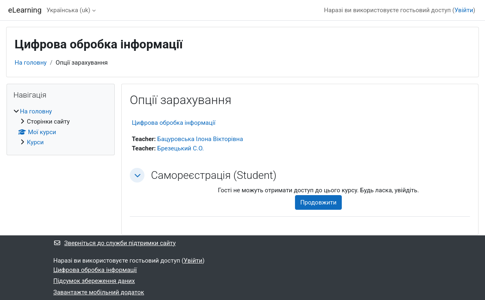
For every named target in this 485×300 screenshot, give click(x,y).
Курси (35, 142)
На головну (31, 62)
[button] (137, 175)
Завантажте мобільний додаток (98, 292)
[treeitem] (60, 127)
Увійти (463, 10)
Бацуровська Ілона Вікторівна (200, 139)
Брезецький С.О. (180, 148)
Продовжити (318, 202)
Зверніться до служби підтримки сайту (114, 243)
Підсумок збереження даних (94, 281)
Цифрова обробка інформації (174, 122)
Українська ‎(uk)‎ (68, 10)
